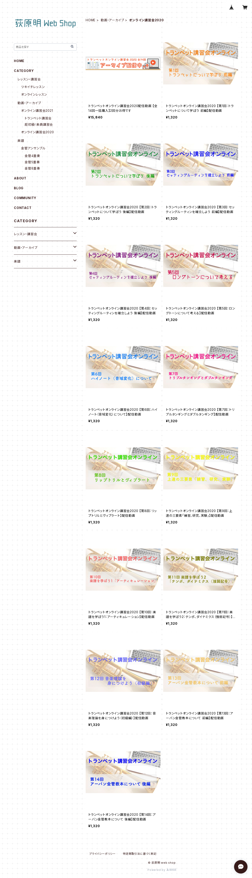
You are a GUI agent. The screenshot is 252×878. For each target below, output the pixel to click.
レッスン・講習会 (29, 79)
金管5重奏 (32, 162)
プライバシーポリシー (102, 853)
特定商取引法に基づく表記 (139, 853)
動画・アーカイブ (112, 20)
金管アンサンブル (33, 148)
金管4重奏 (32, 156)
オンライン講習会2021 (37, 110)
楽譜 (20, 140)
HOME (91, 20)
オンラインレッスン (34, 94)
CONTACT (23, 208)
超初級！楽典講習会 (39, 124)
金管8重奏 (32, 168)
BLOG (19, 188)
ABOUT (20, 178)
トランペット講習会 (38, 118)
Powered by (162, 870)
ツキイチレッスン (33, 87)
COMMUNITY (25, 198)
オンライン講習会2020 (37, 132)
